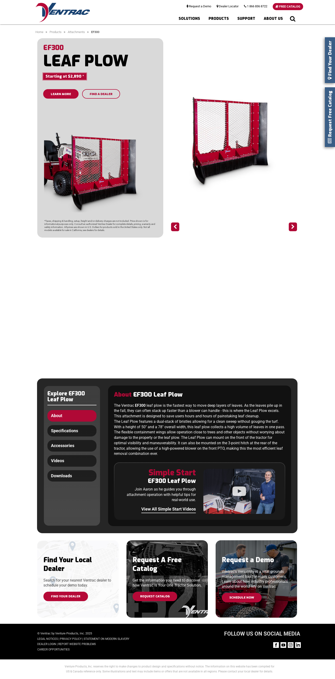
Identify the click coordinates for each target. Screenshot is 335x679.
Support (246, 18)
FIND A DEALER (101, 94)
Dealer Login (46, 644)
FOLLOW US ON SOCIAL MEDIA (262, 634)
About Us (273, 18)
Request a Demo (199, 6)
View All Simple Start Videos (168, 509)
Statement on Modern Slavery (106, 639)
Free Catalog (288, 6)
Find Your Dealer (65, 596)
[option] (234, 142)
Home (39, 32)
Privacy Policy (71, 639)
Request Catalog (155, 596)
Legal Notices (47, 639)
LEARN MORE (61, 94)
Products (219, 18)
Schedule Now (241, 597)
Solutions (189, 18)
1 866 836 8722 (255, 6)
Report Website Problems (77, 644)
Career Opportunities (53, 649)
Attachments (76, 32)
